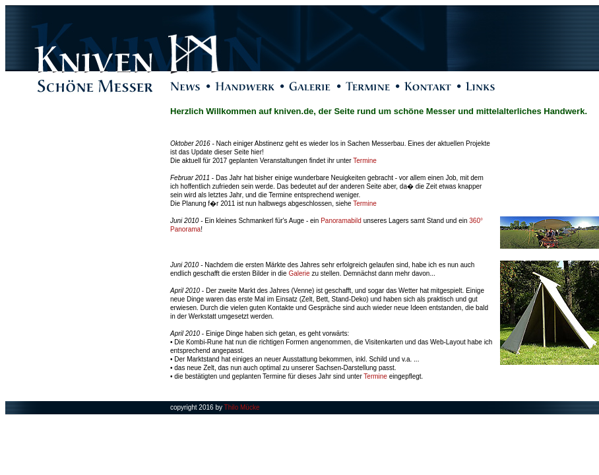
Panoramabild (341, 220)
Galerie (298, 273)
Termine (365, 160)
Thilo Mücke (242, 407)
